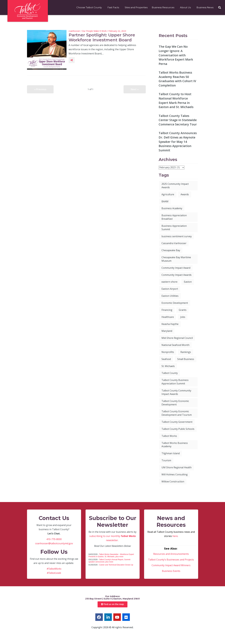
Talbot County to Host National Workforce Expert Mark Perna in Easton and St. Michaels (176, 100)
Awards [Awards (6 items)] (185, 194)
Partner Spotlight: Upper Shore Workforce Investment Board (102, 37)
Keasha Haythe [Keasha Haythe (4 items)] (170, 324)
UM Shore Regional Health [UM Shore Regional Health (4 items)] (177, 467)
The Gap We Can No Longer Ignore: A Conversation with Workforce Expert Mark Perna (176, 55)
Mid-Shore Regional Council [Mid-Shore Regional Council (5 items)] (177, 338)
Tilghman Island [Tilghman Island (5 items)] (171, 453)
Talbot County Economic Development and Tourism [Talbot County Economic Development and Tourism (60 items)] (177, 413)
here (175, 536)
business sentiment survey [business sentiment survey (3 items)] (177, 236)
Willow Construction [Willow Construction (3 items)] (173, 481)
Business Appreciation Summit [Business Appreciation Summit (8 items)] (174, 227)
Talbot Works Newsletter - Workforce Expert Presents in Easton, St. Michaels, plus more (111, 555)
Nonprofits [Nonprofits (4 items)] (168, 352)
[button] (219, 7)
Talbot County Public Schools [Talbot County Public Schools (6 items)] (178, 429)
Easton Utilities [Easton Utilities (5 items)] (170, 295)
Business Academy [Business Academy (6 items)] (172, 208)
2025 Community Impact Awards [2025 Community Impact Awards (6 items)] (175, 185)
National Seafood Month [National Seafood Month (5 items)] (175, 345)
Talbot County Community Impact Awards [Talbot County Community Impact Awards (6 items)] (176, 392)
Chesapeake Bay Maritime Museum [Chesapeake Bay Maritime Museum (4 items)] (176, 259)
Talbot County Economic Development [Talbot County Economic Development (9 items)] (175, 402)
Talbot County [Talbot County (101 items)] (170, 373)
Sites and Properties (136, 7)
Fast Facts (114, 7)
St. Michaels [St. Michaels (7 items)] (168, 366)
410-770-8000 (54, 539)
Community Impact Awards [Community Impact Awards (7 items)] (177, 274)
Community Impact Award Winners (171, 565)
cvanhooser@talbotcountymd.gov (54, 543)
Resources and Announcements (171, 554)
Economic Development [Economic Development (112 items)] (175, 303)
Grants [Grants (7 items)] (182, 310)
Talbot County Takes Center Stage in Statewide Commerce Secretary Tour (178, 120)
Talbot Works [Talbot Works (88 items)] (169, 436)
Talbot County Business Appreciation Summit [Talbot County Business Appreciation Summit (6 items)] (175, 381)
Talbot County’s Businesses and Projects (171, 559)
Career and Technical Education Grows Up (116, 565)
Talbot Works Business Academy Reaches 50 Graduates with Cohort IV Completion (177, 78)
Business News (205, 7)
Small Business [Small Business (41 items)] (185, 359)
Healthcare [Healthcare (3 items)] (168, 317)
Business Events (171, 571)
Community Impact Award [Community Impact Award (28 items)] (176, 267)
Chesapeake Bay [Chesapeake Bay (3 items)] (171, 250)
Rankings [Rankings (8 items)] (185, 352)
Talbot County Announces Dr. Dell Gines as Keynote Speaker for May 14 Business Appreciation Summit (178, 141)
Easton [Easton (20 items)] (188, 281)
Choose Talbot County (89, 7)
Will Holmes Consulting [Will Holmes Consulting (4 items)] (175, 474)
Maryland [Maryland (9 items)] (167, 331)
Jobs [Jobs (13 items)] (182, 317)
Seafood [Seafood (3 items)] (166, 359)
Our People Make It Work (94, 31)
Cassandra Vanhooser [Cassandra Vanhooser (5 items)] (174, 243)
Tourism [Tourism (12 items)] (166, 460)
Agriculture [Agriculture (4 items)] (168, 194)
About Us (186, 7)
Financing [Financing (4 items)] (167, 310)
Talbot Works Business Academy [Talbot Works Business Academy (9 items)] (175, 444)
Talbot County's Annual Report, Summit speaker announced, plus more (109, 561)
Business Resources (164, 7)
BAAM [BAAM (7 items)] (165, 201)
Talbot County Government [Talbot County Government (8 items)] (177, 422)
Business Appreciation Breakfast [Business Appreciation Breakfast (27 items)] (174, 217)
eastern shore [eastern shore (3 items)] (169, 281)
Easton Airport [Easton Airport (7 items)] (170, 288)
